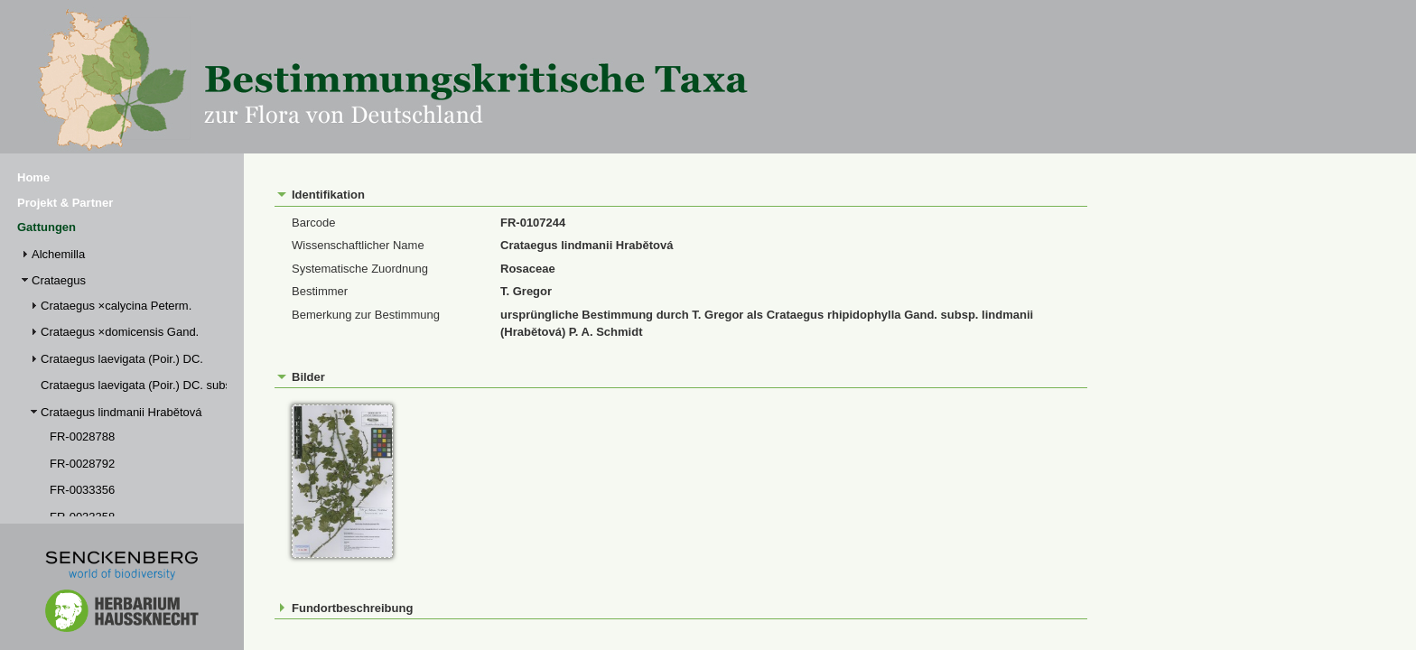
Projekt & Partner (65, 202)
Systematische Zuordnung (360, 268)
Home (33, 177)
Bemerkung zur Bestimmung (366, 314)
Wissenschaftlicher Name (358, 245)
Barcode (313, 222)
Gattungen (46, 227)
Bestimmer (320, 291)
